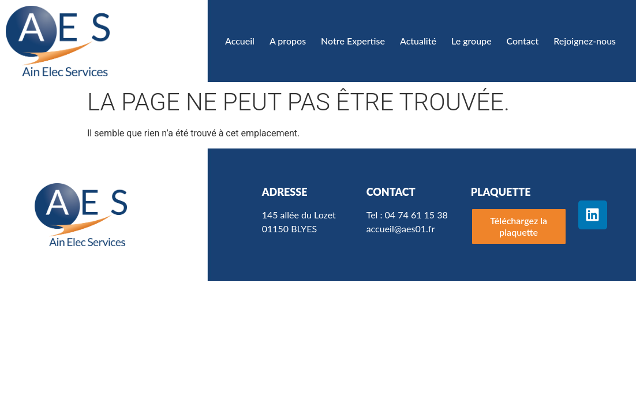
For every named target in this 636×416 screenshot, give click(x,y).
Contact (523, 40)
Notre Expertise (353, 40)
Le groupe (471, 40)
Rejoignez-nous (584, 40)
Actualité (418, 40)
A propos (288, 40)
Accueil (240, 40)
